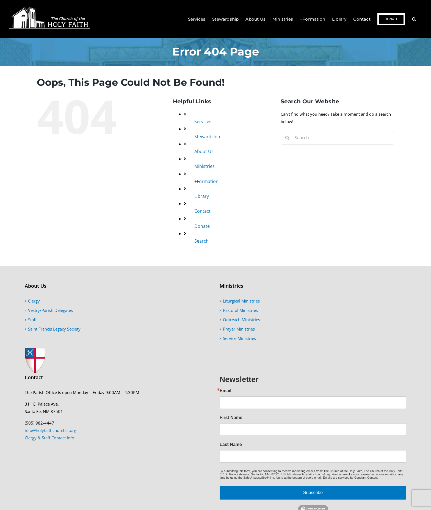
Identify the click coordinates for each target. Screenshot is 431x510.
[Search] (287, 138)
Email (225, 391)
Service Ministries (239, 338)
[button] (414, 19)
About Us (204, 151)
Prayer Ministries (239, 329)
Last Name (231, 444)
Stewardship (207, 137)
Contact (202, 211)
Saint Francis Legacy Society (54, 329)
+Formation (206, 181)
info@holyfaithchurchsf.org (50, 430)
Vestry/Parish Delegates (50, 310)
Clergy (34, 301)
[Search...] (337, 138)
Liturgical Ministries (241, 301)
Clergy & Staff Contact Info (49, 437)
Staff (32, 319)
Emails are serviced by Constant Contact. (350, 477)
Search (201, 241)
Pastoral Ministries (240, 310)
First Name (231, 417)
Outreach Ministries (241, 319)
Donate (202, 226)
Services (202, 121)
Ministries (204, 166)
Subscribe (313, 492)
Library (201, 196)
